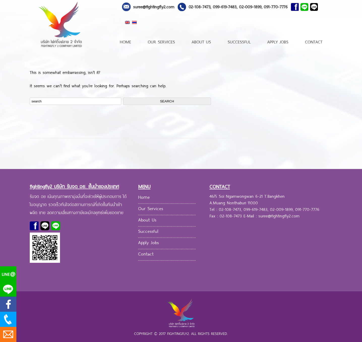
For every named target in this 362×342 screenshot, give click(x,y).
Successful (239, 41)
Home (125, 41)
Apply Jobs (277, 41)
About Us (201, 41)
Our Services (161, 41)
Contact (313, 41)
